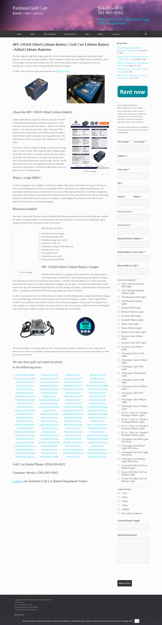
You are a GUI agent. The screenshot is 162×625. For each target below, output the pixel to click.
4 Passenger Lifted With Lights (132, 367)
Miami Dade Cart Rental (73, 417)
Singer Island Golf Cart (73, 439)
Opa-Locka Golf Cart (73, 428)
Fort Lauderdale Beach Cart (49, 389)
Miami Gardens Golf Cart (97, 417)
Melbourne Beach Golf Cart (73, 414)
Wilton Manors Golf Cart (97, 456)
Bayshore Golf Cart (73, 375)
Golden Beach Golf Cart (24, 393)
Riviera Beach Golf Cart (49, 439)
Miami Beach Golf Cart (49, 417)
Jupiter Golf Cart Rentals (49, 403)
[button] (145, 34)
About (32, 34)
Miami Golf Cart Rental (24, 421)
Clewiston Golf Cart (97, 378)
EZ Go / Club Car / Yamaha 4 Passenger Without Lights (134, 420)
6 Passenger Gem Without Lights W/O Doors (133, 447)
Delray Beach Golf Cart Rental (97, 385)
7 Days (124, 505)
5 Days (124, 501)
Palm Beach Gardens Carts (97, 428)
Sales (87, 34)
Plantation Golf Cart (97, 432)
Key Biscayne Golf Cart (97, 403)
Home (19, 34)
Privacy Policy (19, 614)
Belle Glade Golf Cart (97, 375)
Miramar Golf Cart (97, 421)
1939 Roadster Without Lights (131, 302)
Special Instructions (127, 535)
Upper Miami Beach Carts (97, 449)
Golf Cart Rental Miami (97, 393)
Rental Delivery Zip (127, 265)
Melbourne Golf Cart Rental (97, 414)
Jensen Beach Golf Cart (97, 400)
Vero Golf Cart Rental (49, 453)
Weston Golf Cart (73, 456)
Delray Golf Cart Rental (24, 389)
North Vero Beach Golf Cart (97, 425)
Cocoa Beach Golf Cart (25, 382)
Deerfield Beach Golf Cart (73, 385)
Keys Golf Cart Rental (25, 407)
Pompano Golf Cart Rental (24, 435)
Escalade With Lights (131, 316)
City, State (123, 169)
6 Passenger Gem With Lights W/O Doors (134, 440)
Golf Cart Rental (49, 34)
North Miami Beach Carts (73, 425)
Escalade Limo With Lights (133, 342)
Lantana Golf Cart (49, 410)
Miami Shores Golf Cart (73, 421)
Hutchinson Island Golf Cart (49, 400)
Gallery (100, 34)
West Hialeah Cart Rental (49, 456)
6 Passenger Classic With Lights (132, 381)
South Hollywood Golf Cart (73, 442)
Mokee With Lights (130, 324)
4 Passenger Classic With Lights (132, 354)
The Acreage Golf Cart (49, 449)
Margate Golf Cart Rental (49, 414)
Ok (137, 621)
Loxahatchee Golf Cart (25, 414)
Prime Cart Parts (63, 71)
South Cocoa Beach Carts (25, 442)
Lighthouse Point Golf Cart (97, 410)
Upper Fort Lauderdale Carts (73, 449)
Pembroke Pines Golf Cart (73, 432)
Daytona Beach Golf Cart (49, 385)
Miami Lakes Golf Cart (49, 421)
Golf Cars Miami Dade (49, 393)
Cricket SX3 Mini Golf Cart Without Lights (134, 479)
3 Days (124, 497)
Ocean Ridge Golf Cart (25, 428)
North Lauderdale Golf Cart (49, 425)
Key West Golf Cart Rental (73, 407)
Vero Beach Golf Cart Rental (25, 453)
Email (121, 196)
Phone (137, 196)
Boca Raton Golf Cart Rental (25, 378)
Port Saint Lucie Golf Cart (49, 435)
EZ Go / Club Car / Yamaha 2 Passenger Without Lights (134, 414)
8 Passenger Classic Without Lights (134, 407)
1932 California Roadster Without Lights (132, 291)
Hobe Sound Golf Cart (97, 396)
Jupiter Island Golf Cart (73, 403)
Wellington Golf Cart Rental (73, 453)
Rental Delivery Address (130, 238)
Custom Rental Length (128, 520)
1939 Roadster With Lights (133, 297)
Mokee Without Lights (131, 328)
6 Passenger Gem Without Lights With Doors (133, 460)
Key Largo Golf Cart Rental (49, 407)
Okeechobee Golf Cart (49, 428)
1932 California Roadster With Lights (132, 285)
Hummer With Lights (131, 307)
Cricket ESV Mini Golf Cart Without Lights (134, 466)
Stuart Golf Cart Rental (49, 446)
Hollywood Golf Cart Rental (25, 400)
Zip (120, 183)
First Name (123, 141)
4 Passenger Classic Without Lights (134, 361)
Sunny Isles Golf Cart (73, 446)
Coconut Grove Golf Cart (73, 382)
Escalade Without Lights (132, 320)
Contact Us (116, 34)
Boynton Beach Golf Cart (49, 378)
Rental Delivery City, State (131, 252)
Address (122, 156)
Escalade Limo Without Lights (132, 348)
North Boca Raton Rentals (25, 425)
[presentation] (136, 572)
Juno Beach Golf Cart (25, 403)
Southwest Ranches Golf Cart (24, 446)
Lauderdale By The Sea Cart (73, 410)
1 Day (124, 493)
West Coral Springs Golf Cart (97, 453)
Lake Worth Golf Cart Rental (25, 410)
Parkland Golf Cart (49, 432)
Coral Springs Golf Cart (24, 385)
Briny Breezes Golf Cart (73, 378)
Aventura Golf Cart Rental (25, 375)
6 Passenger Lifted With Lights (132, 394)
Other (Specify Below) (131, 513)
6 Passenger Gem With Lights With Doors (134, 453)
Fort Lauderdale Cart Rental (73, 389)
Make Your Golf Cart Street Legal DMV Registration (123, 21)
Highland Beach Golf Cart (73, 396)
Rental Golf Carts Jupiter (25, 439)
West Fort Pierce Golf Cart (24, 456)
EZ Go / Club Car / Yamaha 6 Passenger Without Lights (134, 427)
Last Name (140, 141)
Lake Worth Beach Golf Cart (97, 407)
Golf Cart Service (70, 34)
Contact (18, 481)
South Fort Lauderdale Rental (49, 442)
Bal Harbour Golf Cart (49, 375)
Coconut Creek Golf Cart (49, 382)
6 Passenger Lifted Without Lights (133, 400)
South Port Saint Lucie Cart (97, 442)
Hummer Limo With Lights (133, 332)
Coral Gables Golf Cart (97, 382)
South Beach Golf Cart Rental (97, 439)
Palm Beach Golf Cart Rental (24, 432)
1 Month (125, 509)
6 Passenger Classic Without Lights (134, 387)
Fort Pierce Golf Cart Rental (97, 389)
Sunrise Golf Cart (97, 446)
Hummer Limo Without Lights (132, 337)
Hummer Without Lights (132, 312)
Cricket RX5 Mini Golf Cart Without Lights (134, 473)
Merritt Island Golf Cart (24, 417)
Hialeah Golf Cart (49, 396)
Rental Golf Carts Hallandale (97, 435)
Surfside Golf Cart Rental (25, 449)
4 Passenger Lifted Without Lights (133, 374)
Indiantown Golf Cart (73, 400)
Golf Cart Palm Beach (73, 393)
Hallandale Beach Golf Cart (25, 396)
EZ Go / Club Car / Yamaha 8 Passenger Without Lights (134, 433)
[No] (159, 621)
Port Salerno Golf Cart (73, 435)
